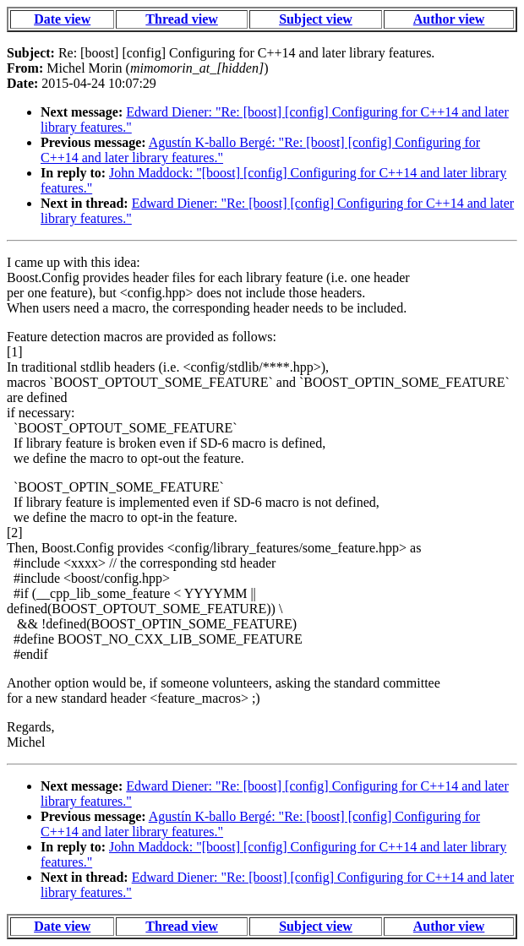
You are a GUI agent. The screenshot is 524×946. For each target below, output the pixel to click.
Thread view (181, 19)
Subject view (315, 19)
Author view (449, 19)
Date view (62, 19)
